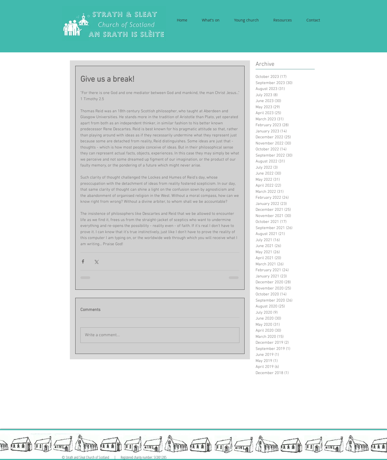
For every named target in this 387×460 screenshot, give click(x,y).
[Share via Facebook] (82, 261)
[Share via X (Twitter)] (96, 261)
